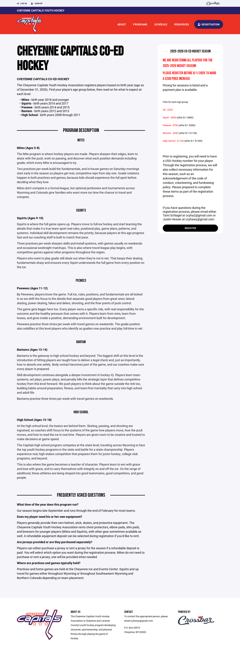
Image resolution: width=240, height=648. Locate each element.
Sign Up (37, 3)
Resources (181, 24)
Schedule (160, 24)
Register (190, 228)
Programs (140, 24)
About (121, 24)
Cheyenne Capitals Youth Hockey (40, 10)
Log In (22, 3)
